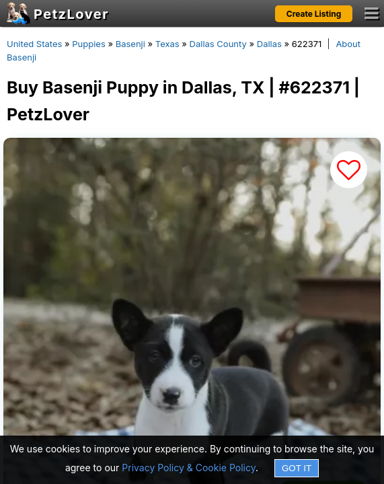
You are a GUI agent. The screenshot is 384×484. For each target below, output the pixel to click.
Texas (167, 43)
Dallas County (218, 43)
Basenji (130, 43)
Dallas (269, 43)
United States (34, 43)
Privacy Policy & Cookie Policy (189, 467)
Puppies (89, 43)
